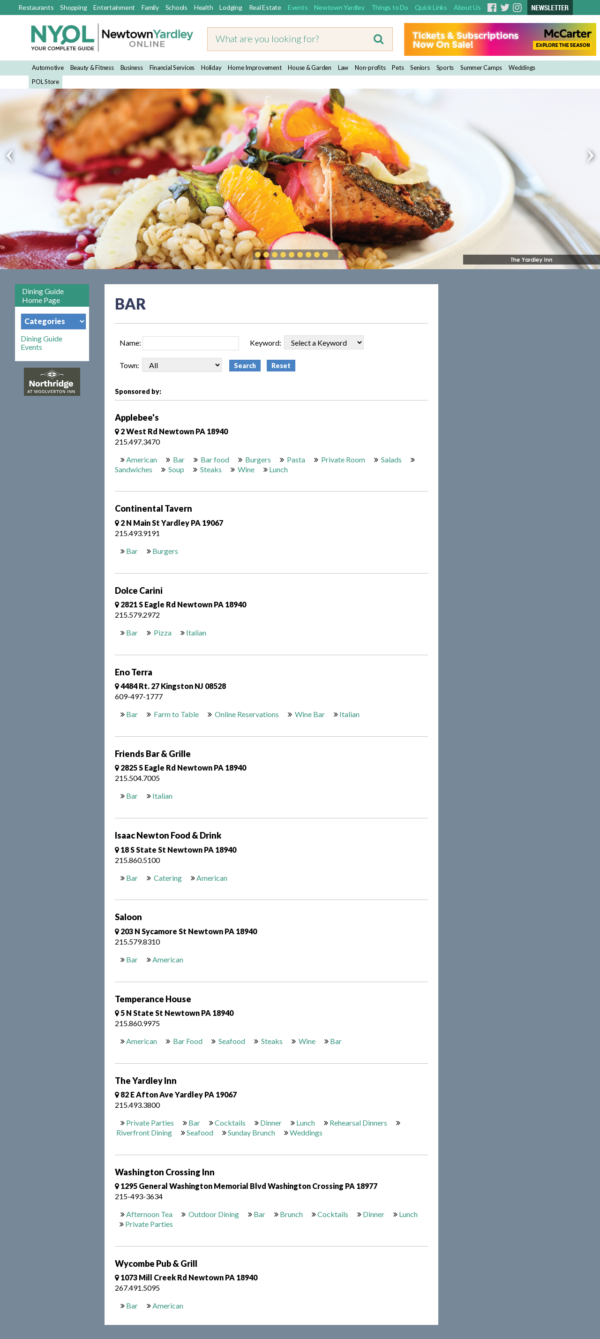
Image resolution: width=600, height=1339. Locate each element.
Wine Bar (309, 714)
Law (343, 67)
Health (203, 7)
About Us (467, 7)
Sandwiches (133, 469)
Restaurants (35, 7)
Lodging (230, 7)
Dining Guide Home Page (43, 295)
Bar (178, 459)
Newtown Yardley (339, 7)
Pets (398, 67)
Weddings (522, 67)
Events (298, 7)
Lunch (278, 469)
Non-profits (370, 67)
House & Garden (309, 67)
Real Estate (265, 7)
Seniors (419, 67)
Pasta (295, 459)
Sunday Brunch (251, 1132)
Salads (391, 459)
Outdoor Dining (213, 1214)
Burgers (257, 459)
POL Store (45, 81)
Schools (176, 7)
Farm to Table (175, 714)
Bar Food (187, 1040)
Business (131, 67)
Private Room (342, 459)
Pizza (162, 632)
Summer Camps (481, 67)
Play (339, 254)
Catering (167, 877)
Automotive (48, 67)
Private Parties (150, 1122)
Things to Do (389, 7)
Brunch (291, 1214)
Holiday (211, 67)
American (141, 459)
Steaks (210, 469)
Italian (196, 632)
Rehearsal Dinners (358, 1122)
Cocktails (230, 1122)
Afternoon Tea (149, 1214)
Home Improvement (254, 67)
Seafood (231, 1040)
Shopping (73, 7)
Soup (175, 469)
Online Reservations (246, 714)
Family (150, 7)
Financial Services (172, 67)
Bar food (214, 459)
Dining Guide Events (41, 342)
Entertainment (114, 7)
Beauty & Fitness (92, 67)
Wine (245, 469)
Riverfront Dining (144, 1132)
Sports (445, 67)
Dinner (271, 1122)
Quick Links (431, 7)
